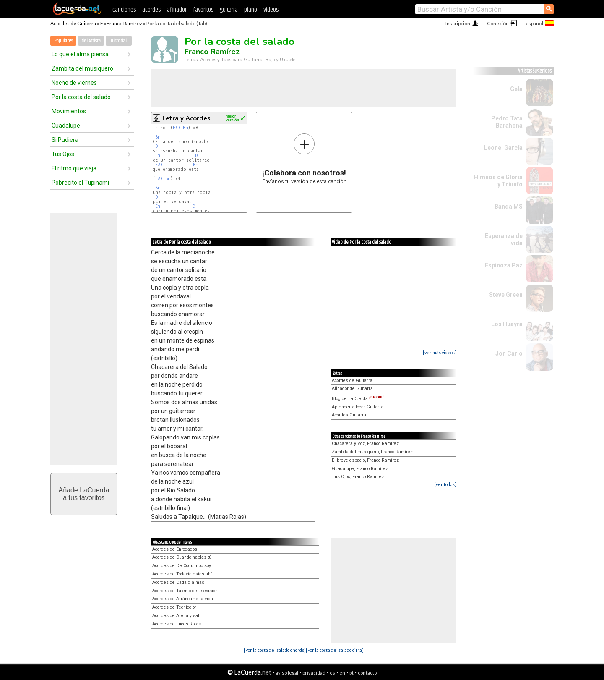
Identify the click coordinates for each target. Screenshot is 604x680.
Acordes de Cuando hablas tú (181, 557)
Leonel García (503, 147)
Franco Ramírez (124, 23)
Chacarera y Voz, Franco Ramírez (365, 443)
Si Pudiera (65, 139)
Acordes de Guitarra (73, 23)
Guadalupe (66, 125)
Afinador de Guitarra (352, 388)
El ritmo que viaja (74, 168)
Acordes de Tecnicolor (174, 607)
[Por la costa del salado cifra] (335, 650)
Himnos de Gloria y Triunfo (498, 181)
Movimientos (69, 111)
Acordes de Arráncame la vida (182, 599)
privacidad (313, 672)
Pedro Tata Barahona (507, 122)
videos (271, 10)
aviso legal (287, 672)
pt (351, 672)
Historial (119, 41)
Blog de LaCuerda (358, 398)
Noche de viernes (74, 82)
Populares (63, 41)
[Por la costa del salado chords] (275, 650)
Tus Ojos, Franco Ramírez (358, 476)
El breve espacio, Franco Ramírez (365, 460)
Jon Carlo (509, 353)
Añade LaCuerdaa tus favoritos (84, 493)
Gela (516, 89)
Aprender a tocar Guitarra (357, 407)
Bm (185, 128)
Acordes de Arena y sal (175, 615)
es (332, 672)
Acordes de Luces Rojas (176, 624)
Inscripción (457, 23)
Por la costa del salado (81, 97)
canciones (124, 10)
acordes (151, 10)
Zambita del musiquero (82, 68)
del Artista (91, 41)
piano (250, 10)
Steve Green (506, 294)
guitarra (229, 10)
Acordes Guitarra (349, 415)
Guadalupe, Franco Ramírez (360, 468)
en (342, 672)
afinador (177, 10)
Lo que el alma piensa (80, 54)
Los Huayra (507, 324)
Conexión (498, 23)
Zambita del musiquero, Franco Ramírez (372, 452)
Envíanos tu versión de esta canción (304, 158)
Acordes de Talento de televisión (185, 591)
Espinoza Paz (504, 265)
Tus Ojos (63, 154)
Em (157, 155)
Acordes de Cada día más (178, 582)
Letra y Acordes (186, 118)
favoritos (203, 10)
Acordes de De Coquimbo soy (181, 565)
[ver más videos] (439, 352)
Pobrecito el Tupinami (80, 182)
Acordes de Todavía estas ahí (182, 574)
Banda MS (509, 206)
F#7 (176, 128)
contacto (367, 672)
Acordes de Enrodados (174, 549)
